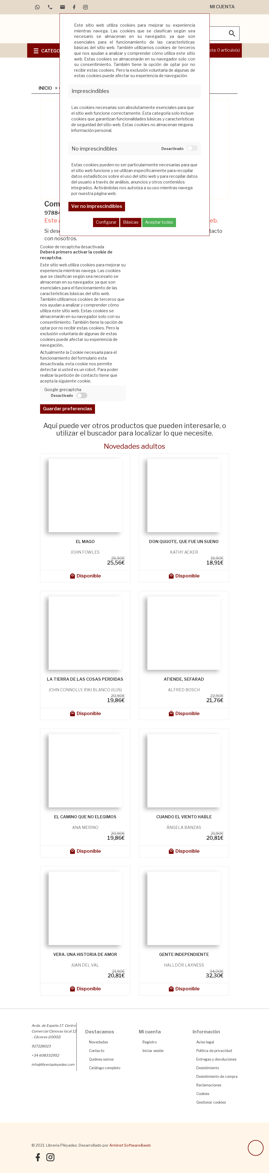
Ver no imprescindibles (96, 206)
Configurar (106, 222)
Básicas (131, 222)
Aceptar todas (159, 222)
